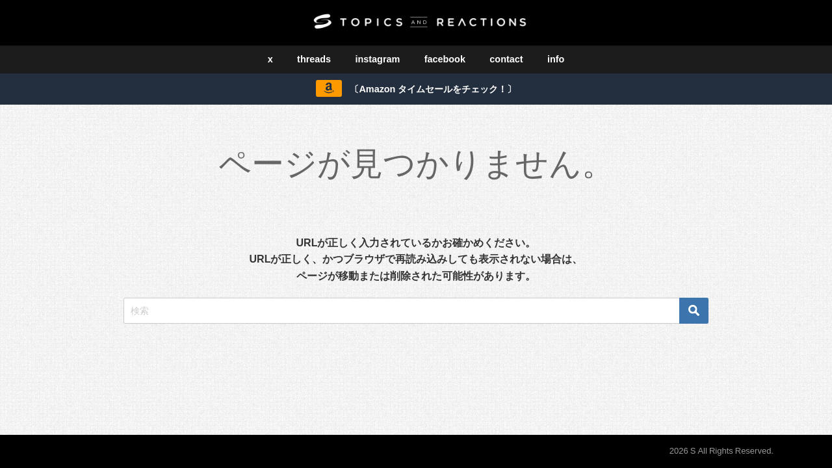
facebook (444, 59)
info (555, 59)
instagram (378, 59)
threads (314, 59)
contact (506, 59)
